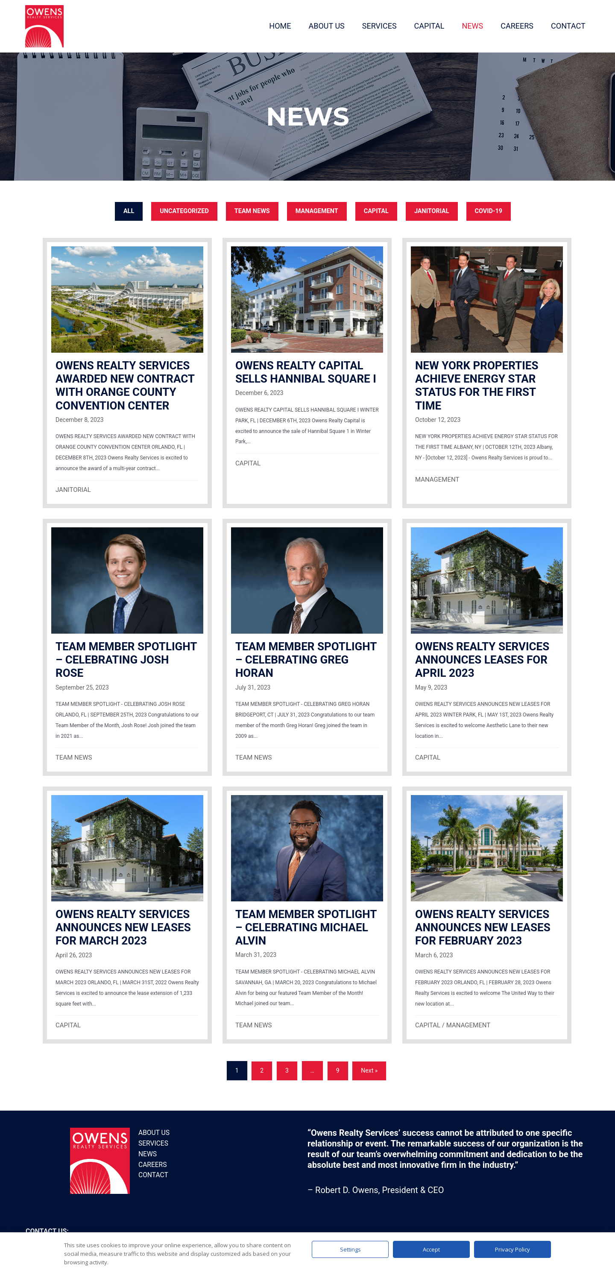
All (124, 209)
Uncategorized (181, 209)
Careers (152, 1163)
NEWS (468, 24)
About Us (153, 1131)
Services (152, 1142)
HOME (276, 24)
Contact (152, 1174)
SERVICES (374, 24)
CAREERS (512, 24)
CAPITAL (425, 24)
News (147, 1152)
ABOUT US (322, 24)
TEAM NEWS (250, 209)
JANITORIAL (434, 209)
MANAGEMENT (317, 209)
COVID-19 (492, 209)
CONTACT (563, 24)
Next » (369, 1069)
